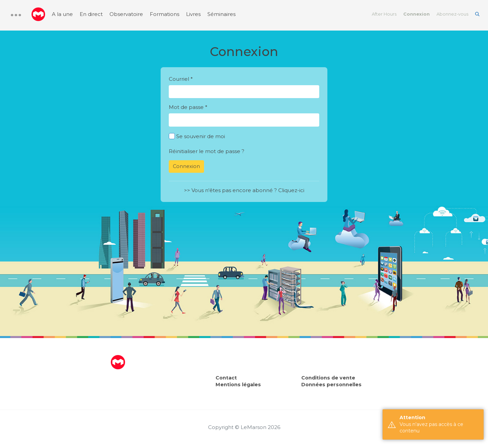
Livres (193, 14)
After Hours (384, 14)
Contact (226, 378)
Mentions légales (238, 385)
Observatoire (126, 14)
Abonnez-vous (452, 14)
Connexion (416, 14)
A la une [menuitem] (62, 14)
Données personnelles (331, 385)
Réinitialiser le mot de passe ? (206, 151)
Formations (164, 14)
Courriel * (181, 79)
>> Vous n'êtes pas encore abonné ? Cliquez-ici (244, 190)
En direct (91, 14)
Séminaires (221, 14)
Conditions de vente (328, 378)
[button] (16, 15)
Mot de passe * (188, 107)
